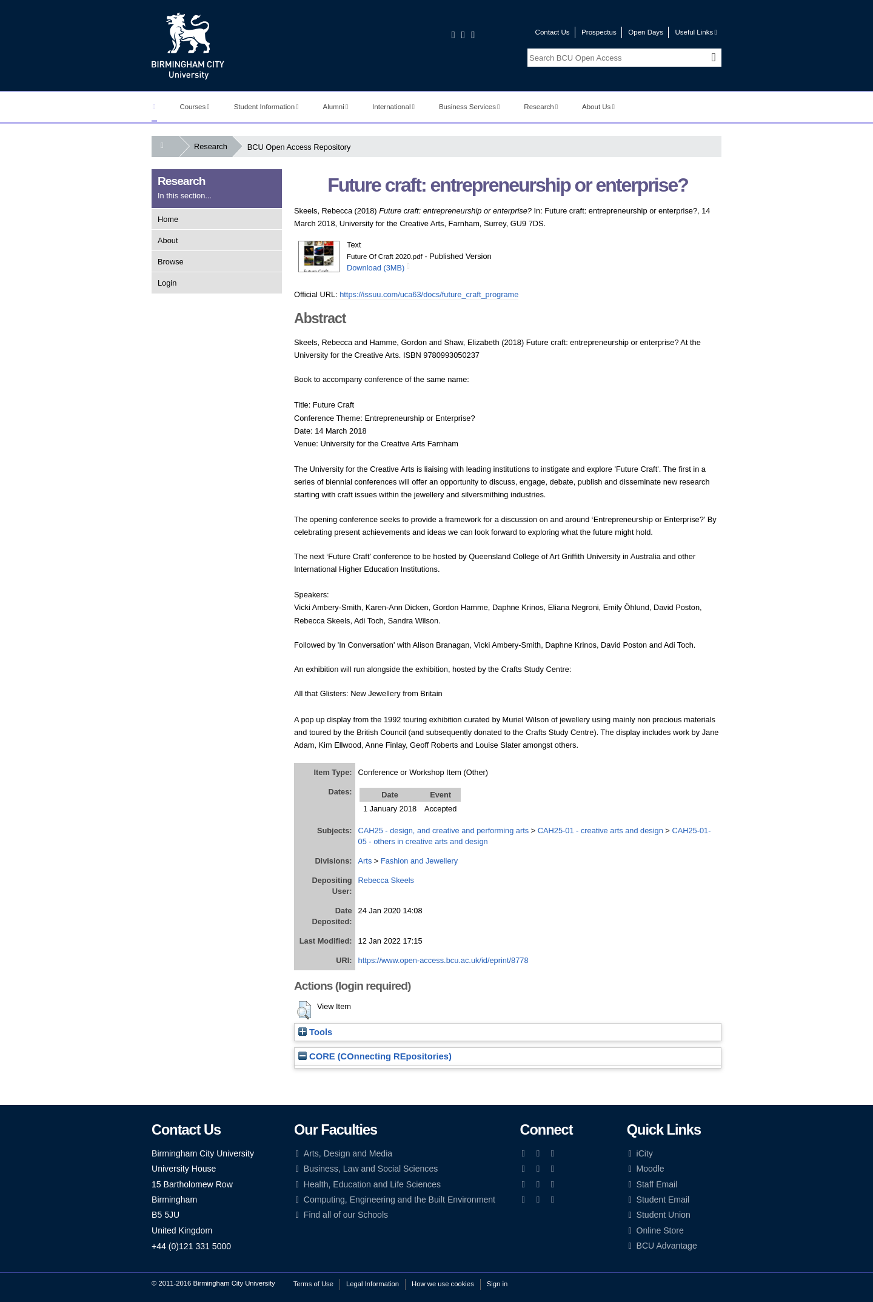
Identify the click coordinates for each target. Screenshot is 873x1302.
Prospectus (599, 32)
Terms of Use (313, 1283)
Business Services (469, 106)
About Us (598, 106)
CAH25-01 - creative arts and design (600, 830)
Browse (171, 261)
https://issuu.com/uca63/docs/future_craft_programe (429, 294)
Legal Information (372, 1283)
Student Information (266, 106)
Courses (194, 106)
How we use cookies (443, 1283)
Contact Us (552, 32)
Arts (365, 860)
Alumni (336, 106)
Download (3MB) (375, 267)
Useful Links (696, 32)
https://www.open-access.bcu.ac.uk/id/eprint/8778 (443, 960)
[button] (304, 1010)
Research (541, 106)
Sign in (497, 1283)
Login (167, 282)
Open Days (645, 32)
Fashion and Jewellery (419, 860)
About (168, 240)
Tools (315, 1032)
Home (168, 219)
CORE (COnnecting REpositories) (375, 1056)
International (393, 106)
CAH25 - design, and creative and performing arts (443, 830)
